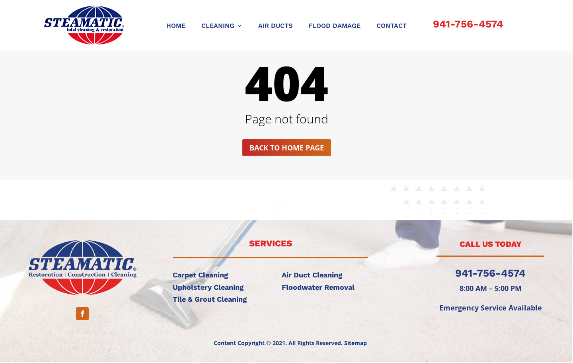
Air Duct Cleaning (312, 275)
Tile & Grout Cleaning (210, 299)
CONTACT (391, 26)
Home (175, 26)
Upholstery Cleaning (208, 287)
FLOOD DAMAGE (334, 26)
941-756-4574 (468, 24)
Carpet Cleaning (200, 275)
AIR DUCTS (275, 26)
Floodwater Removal (318, 287)
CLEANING (217, 26)
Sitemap (355, 343)
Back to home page (286, 147)
